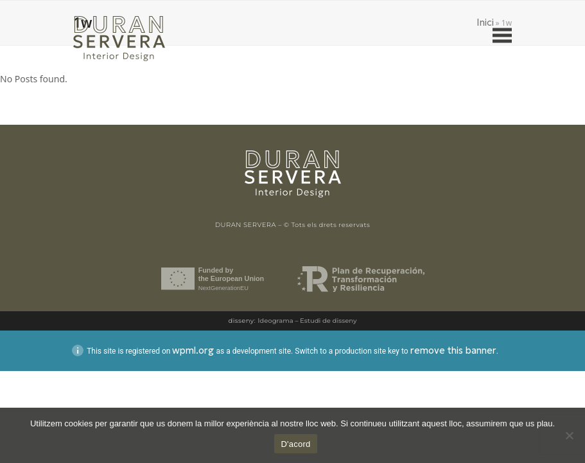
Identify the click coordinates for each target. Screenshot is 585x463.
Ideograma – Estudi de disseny (307, 320)
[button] (502, 35)
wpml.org (193, 350)
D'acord (295, 444)
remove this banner (453, 350)
